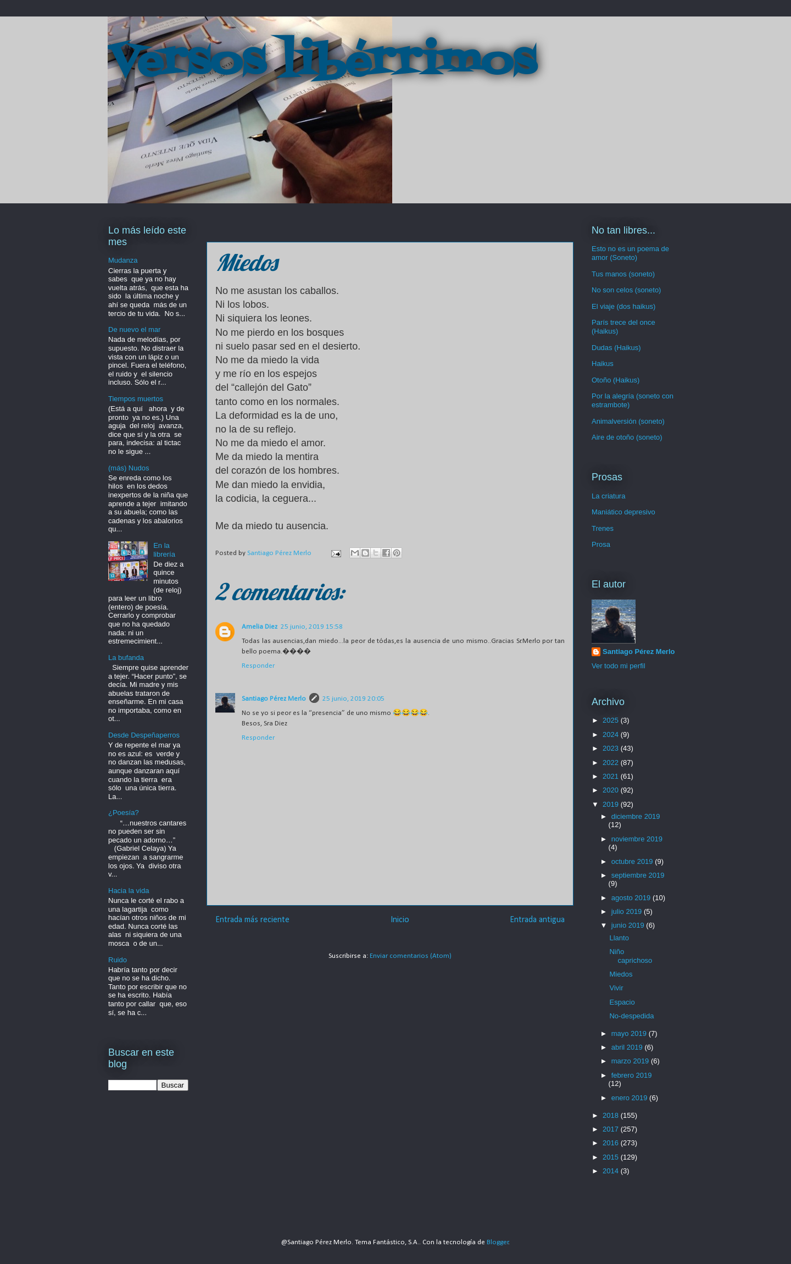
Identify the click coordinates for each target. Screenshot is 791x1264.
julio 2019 (627, 911)
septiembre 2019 (638, 875)
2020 (612, 790)
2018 (612, 1115)
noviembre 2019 (636, 839)
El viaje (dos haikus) (623, 306)
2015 (612, 1157)
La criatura (608, 496)
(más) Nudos (128, 468)
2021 (612, 776)
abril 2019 (628, 1047)
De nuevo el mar (134, 329)
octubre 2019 (633, 861)
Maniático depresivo (623, 512)
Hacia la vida (128, 890)
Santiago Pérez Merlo (274, 698)
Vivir (616, 988)
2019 (612, 804)
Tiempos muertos (135, 399)
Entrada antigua (537, 920)
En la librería (164, 549)
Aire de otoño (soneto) (627, 437)
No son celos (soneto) (626, 290)
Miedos (620, 974)
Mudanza (122, 260)
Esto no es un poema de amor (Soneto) (630, 253)
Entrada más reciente (252, 920)
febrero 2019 (631, 1075)
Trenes (603, 528)
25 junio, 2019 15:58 (312, 626)
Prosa (601, 544)
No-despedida (631, 1016)
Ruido (117, 960)
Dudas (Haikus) (616, 347)
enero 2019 (630, 1098)
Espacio (621, 1002)
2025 (612, 720)
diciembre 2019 (635, 816)
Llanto (618, 938)
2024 (612, 734)
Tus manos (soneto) (623, 274)
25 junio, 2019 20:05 (353, 698)
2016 (612, 1143)
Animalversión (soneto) (628, 421)
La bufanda (126, 657)
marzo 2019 (631, 1061)
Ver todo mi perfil (618, 666)
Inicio (400, 920)
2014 (612, 1171)
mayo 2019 (630, 1033)
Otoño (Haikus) (615, 380)
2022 (612, 762)
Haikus (603, 363)
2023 (612, 748)
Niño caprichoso (630, 955)
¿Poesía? (123, 812)
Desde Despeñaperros (144, 735)
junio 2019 (629, 925)
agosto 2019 (632, 898)
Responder (258, 665)
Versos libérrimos (322, 62)
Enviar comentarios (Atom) (411, 956)
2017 (612, 1129)
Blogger (498, 1242)
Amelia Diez (259, 626)
